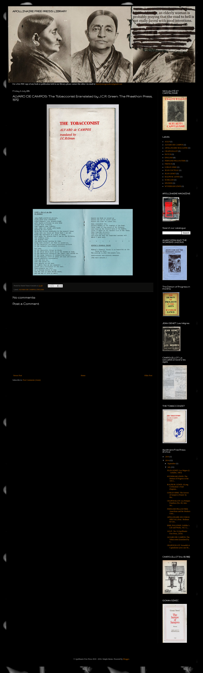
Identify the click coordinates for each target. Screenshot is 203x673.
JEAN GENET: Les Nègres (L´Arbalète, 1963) (178, 471)
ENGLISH (40, 289)
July (169, 467)
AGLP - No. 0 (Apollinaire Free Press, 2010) (177, 532)
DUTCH (168, 154)
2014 (167, 460)
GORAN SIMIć (171, 167)
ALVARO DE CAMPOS (27, 289)
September (172, 463)
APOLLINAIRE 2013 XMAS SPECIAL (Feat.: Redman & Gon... (178, 519)
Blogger (126, 659)
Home (83, 375)
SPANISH (168, 183)
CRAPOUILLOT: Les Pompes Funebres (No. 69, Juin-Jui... (178, 503)
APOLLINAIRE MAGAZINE (176, 148)
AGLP (167, 142)
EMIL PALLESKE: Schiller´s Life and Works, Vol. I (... (178, 526)
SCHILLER (169, 180)
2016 (167, 457)
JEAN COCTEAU (172, 170)
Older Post (148, 375)
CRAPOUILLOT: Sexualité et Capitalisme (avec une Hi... (178, 546)
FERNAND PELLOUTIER (175, 161)
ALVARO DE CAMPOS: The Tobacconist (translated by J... (178, 539)
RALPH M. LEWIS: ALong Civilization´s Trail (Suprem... (177, 486)
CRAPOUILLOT (171, 151)
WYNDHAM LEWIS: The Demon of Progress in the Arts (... (178, 478)
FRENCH (168, 164)
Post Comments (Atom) (32, 380)
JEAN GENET (170, 173)
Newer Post (17, 375)
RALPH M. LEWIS (172, 177)
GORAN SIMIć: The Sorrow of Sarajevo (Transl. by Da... (178, 495)
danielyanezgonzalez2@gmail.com (109, 84)
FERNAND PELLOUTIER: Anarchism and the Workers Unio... (178, 511)
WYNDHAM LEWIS (173, 186)
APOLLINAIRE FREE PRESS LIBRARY (39, 11)
